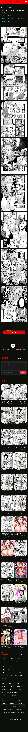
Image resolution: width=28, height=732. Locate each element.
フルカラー (6, 669)
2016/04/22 (10, 21)
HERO (14, 2)
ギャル (22, 703)
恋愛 (12, 689)
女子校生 (5, 664)
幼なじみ (5, 701)
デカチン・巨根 (7, 698)
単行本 (5, 661)
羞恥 (13, 701)
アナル (13, 686)
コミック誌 (17, 672)
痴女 (16, 698)
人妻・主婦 (15, 666)
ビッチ (22, 712)
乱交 (20, 701)
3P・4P (5, 681)
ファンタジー (14, 678)
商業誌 (10, 7)
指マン (22, 706)
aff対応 (8, 18)
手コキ (17, 18)
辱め (19, 689)
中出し (14, 661)
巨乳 (21, 658)
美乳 (20, 686)
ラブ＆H (5, 675)
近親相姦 (14, 695)
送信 (23, 372)
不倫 (13, 709)
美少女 (5, 666)
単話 (13, 18)
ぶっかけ (5, 695)
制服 (4, 684)
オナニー (5, 706)
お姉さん (13, 703)
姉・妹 (5, 686)
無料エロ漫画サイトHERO (15, 719)
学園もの (20, 684)
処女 (4, 678)
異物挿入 (22, 18)
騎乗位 (12, 684)
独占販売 (21, 709)
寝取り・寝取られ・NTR (18, 675)
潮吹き (5, 689)
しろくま (9, 15)
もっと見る (24, 654)
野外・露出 (15, 692)
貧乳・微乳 (17, 669)
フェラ (15, 664)
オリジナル (6, 672)
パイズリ (5, 692)
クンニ (5, 703)
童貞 (14, 712)
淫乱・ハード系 (15, 681)
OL (23, 698)
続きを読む (14, 332)
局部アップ (6, 712)
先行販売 (5, 709)
